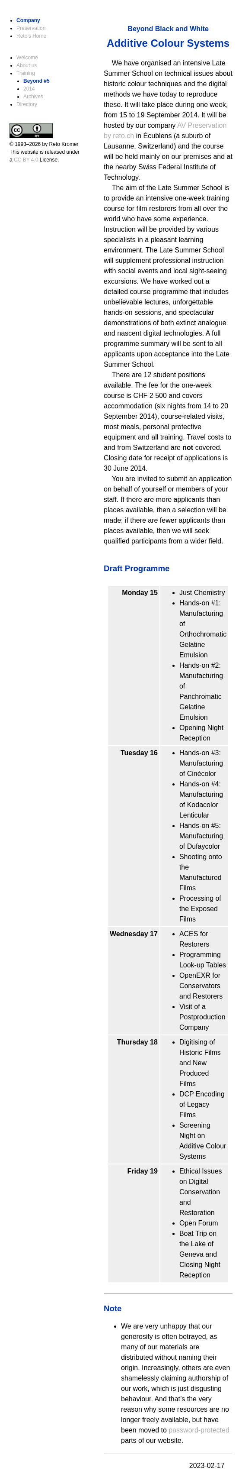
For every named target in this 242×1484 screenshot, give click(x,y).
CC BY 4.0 (26, 160)
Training (25, 73)
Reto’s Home (31, 36)
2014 (29, 89)
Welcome (27, 58)
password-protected (199, 1430)
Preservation (30, 28)
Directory (26, 104)
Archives (33, 97)
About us (26, 65)
